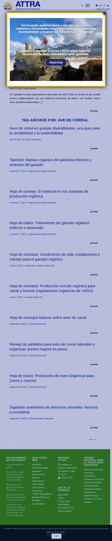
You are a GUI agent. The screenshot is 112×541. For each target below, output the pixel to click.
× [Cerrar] (104, 13)
